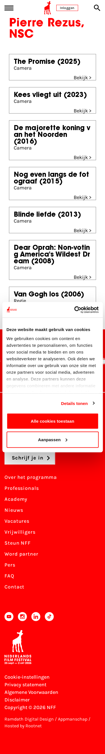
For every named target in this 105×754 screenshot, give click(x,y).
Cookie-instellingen (27, 677)
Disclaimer (17, 700)
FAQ (9, 576)
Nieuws (13, 510)
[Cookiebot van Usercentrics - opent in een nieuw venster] (75, 309)
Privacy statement (25, 684)
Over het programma (30, 477)
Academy (15, 499)
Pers (9, 565)
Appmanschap (72, 719)
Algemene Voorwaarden (31, 692)
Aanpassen (52, 439)
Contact (14, 587)
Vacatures (16, 521)
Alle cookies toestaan (52, 421)
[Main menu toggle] (8, 8)
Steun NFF (17, 543)
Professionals (21, 488)
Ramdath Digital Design (29, 719)
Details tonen (74, 403)
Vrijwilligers (20, 532)
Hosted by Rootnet (23, 725)
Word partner (21, 554)
